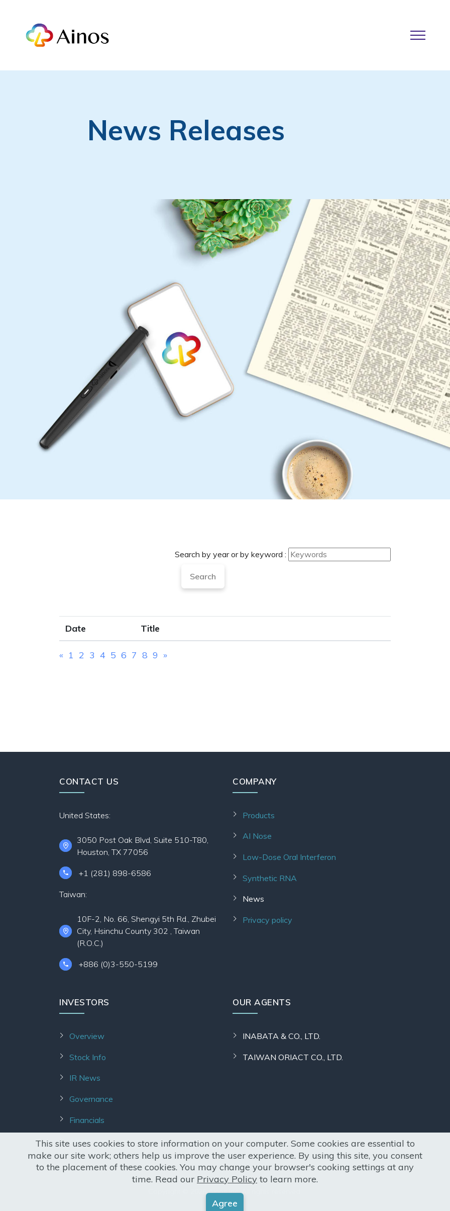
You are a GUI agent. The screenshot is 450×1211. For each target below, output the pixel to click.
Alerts (80, 1141)
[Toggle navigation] (418, 35)
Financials (86, 1120)
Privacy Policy (227, 1204)
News (253, 899)
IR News (84, 1078)
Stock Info (87, 1057)
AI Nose (257, 836)
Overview (86, 1036)
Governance (91, 1099)
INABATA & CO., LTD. (281, 1036)
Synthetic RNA (270, 878)
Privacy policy (267, 920)
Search (203, 576)
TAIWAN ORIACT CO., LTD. (293, 1057)
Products (259, 815)
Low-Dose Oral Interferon (289, 857)
